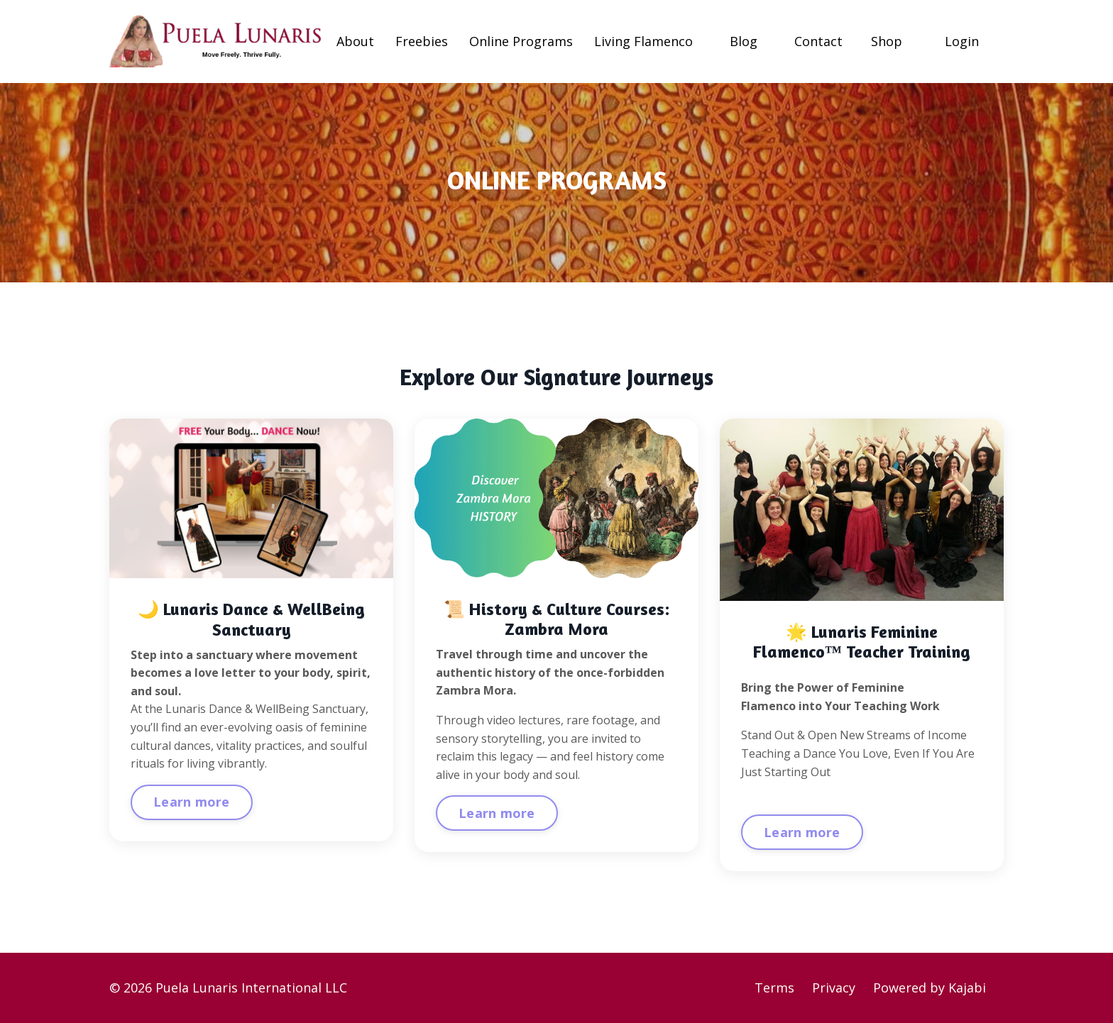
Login (962, 41)
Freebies (421, 41)
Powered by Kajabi (929, 987)
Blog (743, 41)
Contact (818, 41)
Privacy (833, 987)
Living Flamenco (643, 41)
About (355, 41)
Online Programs (521, 41)
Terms (774, 987)
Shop (886, 41)
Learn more (191, 801)
